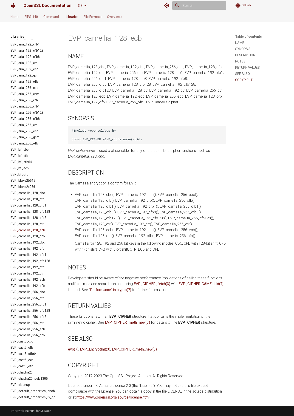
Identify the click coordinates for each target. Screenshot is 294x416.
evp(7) (73, 349)
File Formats (93, 17)
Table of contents (248, 36)
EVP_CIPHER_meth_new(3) (127, 322)
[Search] (199, 5)
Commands (51, 17)
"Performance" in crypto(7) (110, 290)
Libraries (72, 17)
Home (15, 17)
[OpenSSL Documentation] (13, 5)
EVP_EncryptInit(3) (95, 349)
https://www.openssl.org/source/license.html (113, 397)
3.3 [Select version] (80, 5)
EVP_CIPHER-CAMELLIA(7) (200, 284)
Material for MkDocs (38, 411)
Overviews (114, 17)
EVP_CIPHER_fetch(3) (152, 284)
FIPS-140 (31, 17)
